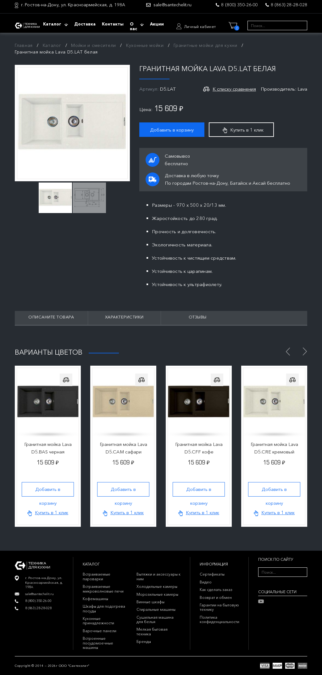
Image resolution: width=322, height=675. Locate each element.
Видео (206, 582)
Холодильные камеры (156, 586)
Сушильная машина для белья (155, 619)
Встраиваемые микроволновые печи (103, 588)
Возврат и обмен (216, 597)
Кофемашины (95, 598)
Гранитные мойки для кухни (205, 45)
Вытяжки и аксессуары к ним (158, 576)
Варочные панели (99, 630)
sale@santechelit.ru (172, 5)
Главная (24, 45)
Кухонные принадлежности (98, 620)
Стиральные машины (155, 609)
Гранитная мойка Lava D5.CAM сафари (123, 448)
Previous (287, 351)
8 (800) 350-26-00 (239, 5)
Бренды (143, 641)
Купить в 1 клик (243, 130)
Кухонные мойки (145, 45)
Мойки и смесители (93, 45)
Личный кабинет (200, 26)
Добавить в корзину (172, 130)
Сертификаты (212, 574)
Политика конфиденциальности (219, 619)
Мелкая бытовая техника (152, 631)
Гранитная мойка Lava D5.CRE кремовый (274, 448)
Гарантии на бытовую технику (219, 607)
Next (304, 351)
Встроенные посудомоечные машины (98, 643)
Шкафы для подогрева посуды (104, 608)
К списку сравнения (234, 89)
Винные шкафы (150, 601)
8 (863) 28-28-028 (289, 5)
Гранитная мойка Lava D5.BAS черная (48, 448)
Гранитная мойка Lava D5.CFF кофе (199, 448)
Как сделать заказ (216, 589)
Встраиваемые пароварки (96, 576)
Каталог (52, 45)
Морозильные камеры (157, 594)
